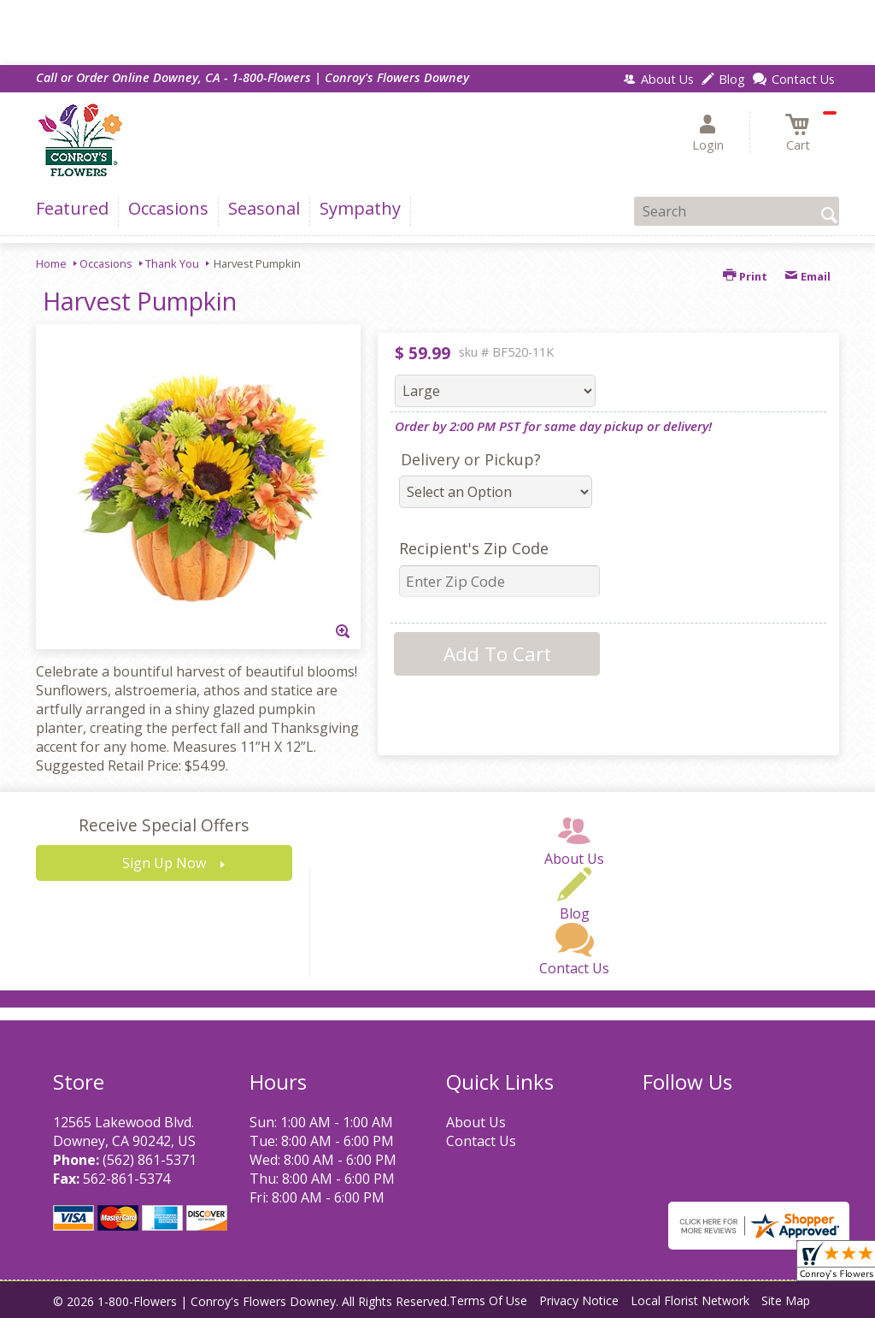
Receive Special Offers (164, 824)
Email (807, 276)
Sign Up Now (164, 863)
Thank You (172, 263)
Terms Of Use (488, 1300)
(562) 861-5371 (150, 1159)
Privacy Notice (579, 1300)
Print (745, 276)
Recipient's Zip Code (474, 548)
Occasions (105, 263)
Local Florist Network (690, 1300)
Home (51, 263)
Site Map (785, 1300)
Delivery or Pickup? (471, 459)
